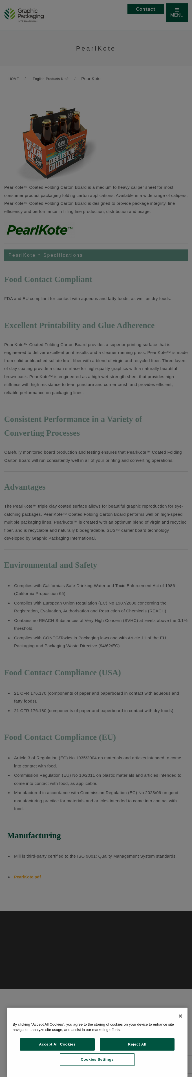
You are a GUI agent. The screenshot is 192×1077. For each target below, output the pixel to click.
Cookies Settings (97, 1059)
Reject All (137, 1044)
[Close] (180, 1016)
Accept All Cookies (57, 1044)
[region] (97, 1042)
